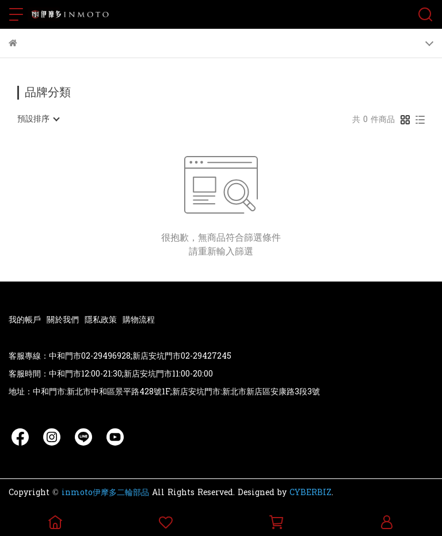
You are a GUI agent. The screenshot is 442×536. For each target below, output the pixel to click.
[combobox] (38, 119)
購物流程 (139, 320)
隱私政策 (101, 320)
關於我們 (63, 320)
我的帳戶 (25, 320)
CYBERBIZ (310, 492)
